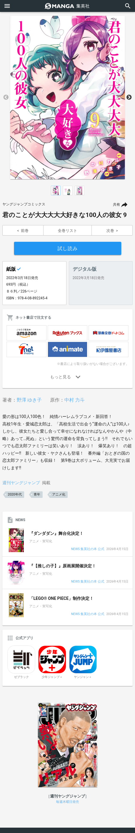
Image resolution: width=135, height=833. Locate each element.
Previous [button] (6, 97)
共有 (116, 204)
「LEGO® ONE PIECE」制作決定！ (61, 598)
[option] (67, 97)
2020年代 (15, 494)
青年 (37, 494)
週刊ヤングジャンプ (21, 482)
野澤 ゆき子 (29, 400)
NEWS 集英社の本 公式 (87, 549)
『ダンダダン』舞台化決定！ (56, 533)
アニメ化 (58, 494)
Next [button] (129, 97)
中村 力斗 (74, 400)
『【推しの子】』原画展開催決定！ (62, 565)
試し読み (68, 248)
